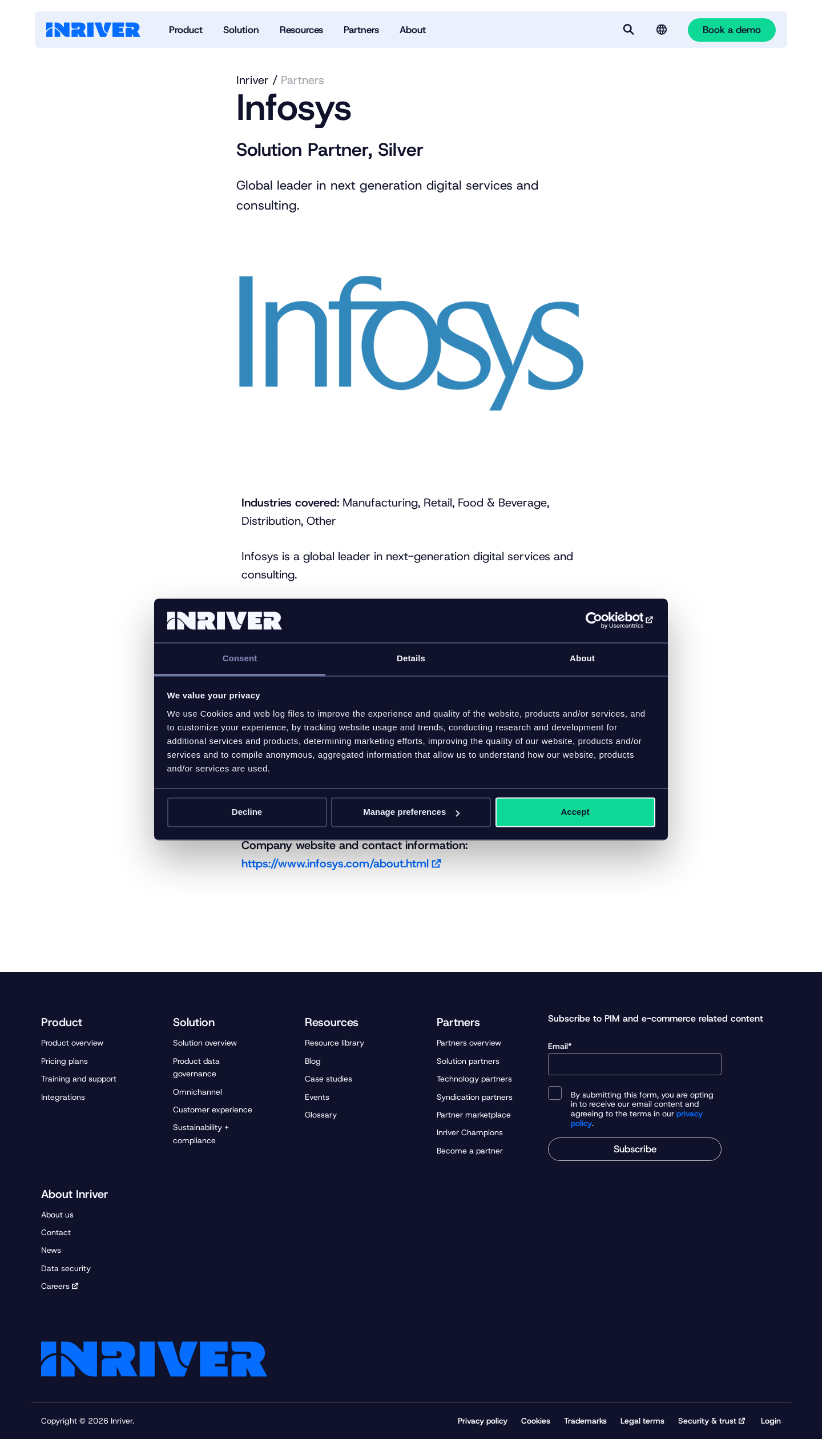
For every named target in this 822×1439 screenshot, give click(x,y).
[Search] (628, 30)
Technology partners (474, 1079)
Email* (635, 1058)
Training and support (78, 1079)
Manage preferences (411, 812)
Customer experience (212, 1109)
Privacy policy (482, 1421)
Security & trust (707, 1421)
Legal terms (642, 1421)
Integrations (63, 1097)
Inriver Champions (470, 1132)
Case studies (328, 1079)
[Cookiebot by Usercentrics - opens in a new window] (605, 620)
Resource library (334, 1043)
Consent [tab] (240, 658)
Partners (302, 80)
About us (57, 1214)
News (51, 1250)
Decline (247, 812)
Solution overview (205, 1043)
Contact (56, 1232)
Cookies (535, 1421)
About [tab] (582, 658)
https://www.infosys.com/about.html (335, 863)
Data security (66, 1268)
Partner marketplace (474, 1115)
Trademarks (585, 1421)
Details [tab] (411, 658)
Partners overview (469, 1043)
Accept (575, 812)
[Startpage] (93, 29)
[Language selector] (661, 29)
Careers (55, 1286)
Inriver (252, 80)
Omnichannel (197, 1092)
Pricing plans (64, 1061)
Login (771, 1421)
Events (317, 1097)
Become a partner (470, 1150)
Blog (313, 1061)
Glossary (321, 1115)
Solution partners (468, 1061)
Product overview (72, 1043)
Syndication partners (475, 1097)
